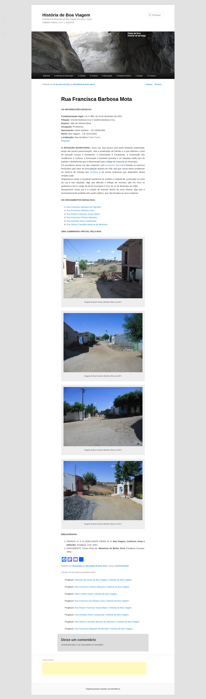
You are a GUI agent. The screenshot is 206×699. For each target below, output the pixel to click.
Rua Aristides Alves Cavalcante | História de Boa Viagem (102, 614)
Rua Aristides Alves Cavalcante (81, 221)
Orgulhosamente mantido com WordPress (103, 689)
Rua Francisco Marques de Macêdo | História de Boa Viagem (104, 628)
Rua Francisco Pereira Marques (82, 217)
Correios (94, 172)
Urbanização (77, 566)
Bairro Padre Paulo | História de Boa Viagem (96, 594)
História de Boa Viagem (66, 15)
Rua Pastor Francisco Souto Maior (83, 214)
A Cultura (93, 76)
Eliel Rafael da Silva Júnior (84, 84)
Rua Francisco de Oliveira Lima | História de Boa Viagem (102, 601)
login (79, 645)
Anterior (148, 84)
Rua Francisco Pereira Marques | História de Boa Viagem (102, 587)
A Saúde (139, 76)
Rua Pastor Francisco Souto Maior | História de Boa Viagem (103, 607)
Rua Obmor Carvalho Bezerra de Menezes (87, 224)
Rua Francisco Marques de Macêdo (84, 207)
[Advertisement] (94, 668)
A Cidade (81, 76)
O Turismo (151, 76)
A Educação (107, 76)
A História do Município (63, 76)
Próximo (159, 84)
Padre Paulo (94, 137)
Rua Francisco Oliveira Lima (80, 210)
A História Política (123, 76)
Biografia (65, 140)
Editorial (46, 76)
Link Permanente (122, 566)
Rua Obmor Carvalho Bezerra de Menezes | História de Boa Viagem (107, 621)
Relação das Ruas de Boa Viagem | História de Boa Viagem (103, 580)
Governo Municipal (116, 165)
